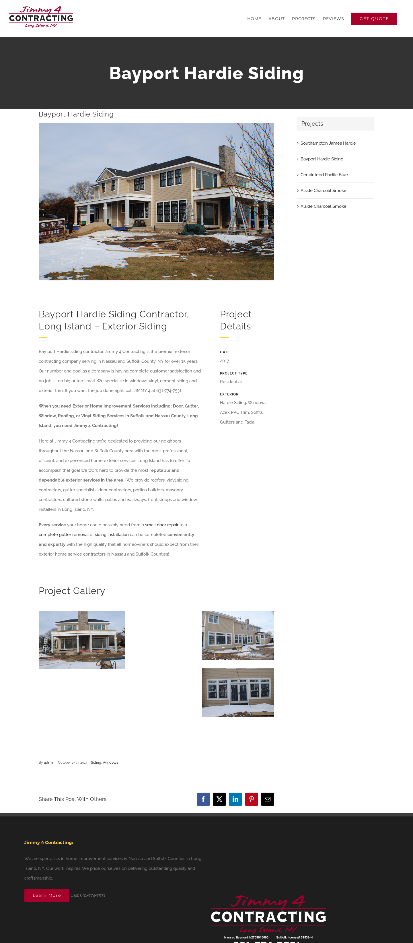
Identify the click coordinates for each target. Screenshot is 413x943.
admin (49, 762)
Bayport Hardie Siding (322, 159)
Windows (110, 762)
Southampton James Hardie (328, 143)
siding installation (112, 534)
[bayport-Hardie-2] (156, 201)
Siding (96, 762)
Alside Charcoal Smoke (323, 190)
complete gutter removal (64, 534)
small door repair (161, 524)
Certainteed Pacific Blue (324, 174)
